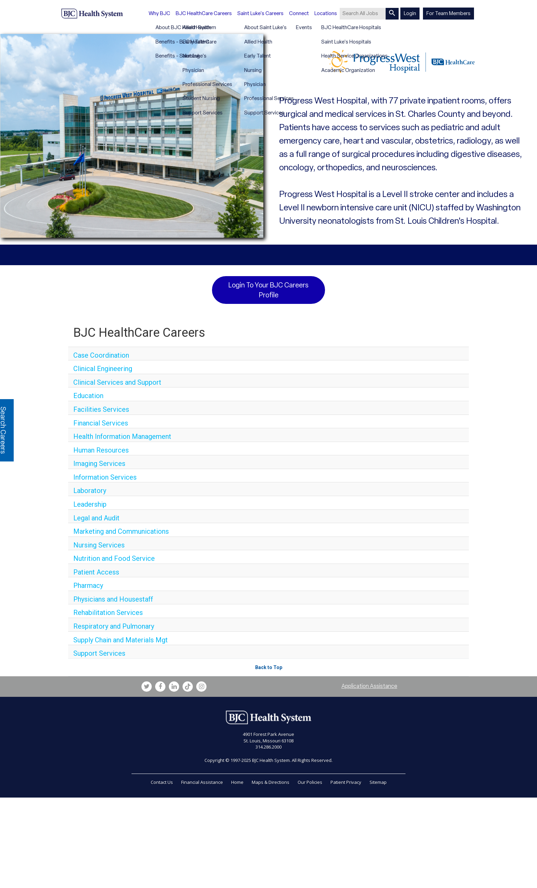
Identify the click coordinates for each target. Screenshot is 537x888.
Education (88, 396)
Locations (325, 13)
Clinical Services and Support (117, 382)
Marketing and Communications (121, 531)
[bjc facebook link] (160, 686)
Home (237, 782)
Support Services (99, 653)
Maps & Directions (270, 782)
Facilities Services (101, 409)
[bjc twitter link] (146, 686)
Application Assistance (369, 686)
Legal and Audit (96, 518)
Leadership (90, 504)
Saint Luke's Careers (260, 13)
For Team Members (448, 13)
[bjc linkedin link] (174, 686)
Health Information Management (122, 436)
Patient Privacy (345, 782)
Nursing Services (99, 545)
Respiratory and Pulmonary (113, 626)
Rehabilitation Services (108, 612)
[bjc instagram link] (201, 686)
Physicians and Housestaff (113, 599)
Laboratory (89, 490)
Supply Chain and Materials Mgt (120, 640)
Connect (299, 13)
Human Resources (101, 450)
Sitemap (378, 782)
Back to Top (268, 667)
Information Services (105, 477)
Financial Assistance (202, 782)
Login (410, 13)
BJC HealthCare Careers (204, 13)
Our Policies (310, 782)
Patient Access (96, 572)
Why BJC (159, 13)
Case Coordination (101, 355)
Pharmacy (88, 585)
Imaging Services (99, 463)
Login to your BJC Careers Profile (268, 290)
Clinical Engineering (102, 369)
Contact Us (162, 782)
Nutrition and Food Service (114, 558)
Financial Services (100, 423)
